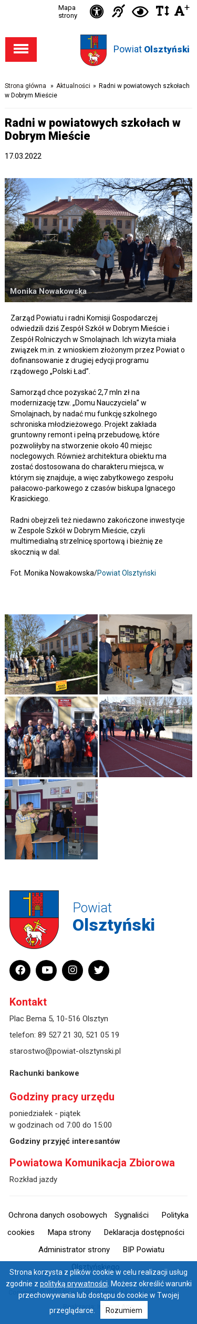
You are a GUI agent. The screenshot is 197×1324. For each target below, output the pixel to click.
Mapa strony (67, 11)
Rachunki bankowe (44, 1073)
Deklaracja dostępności (144, 1232)
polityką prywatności (74, 1283)
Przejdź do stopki (99, 0)
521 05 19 (102, 1035)
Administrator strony (74, 1249)
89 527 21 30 (60, 1035)
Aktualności (73, 86)
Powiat (151, 48)
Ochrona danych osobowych (57, 1215)
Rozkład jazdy (33, 1179)
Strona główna (25, 86)
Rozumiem (124, 1310)
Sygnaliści (132, 1215)
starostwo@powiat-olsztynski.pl (65, 1051)
